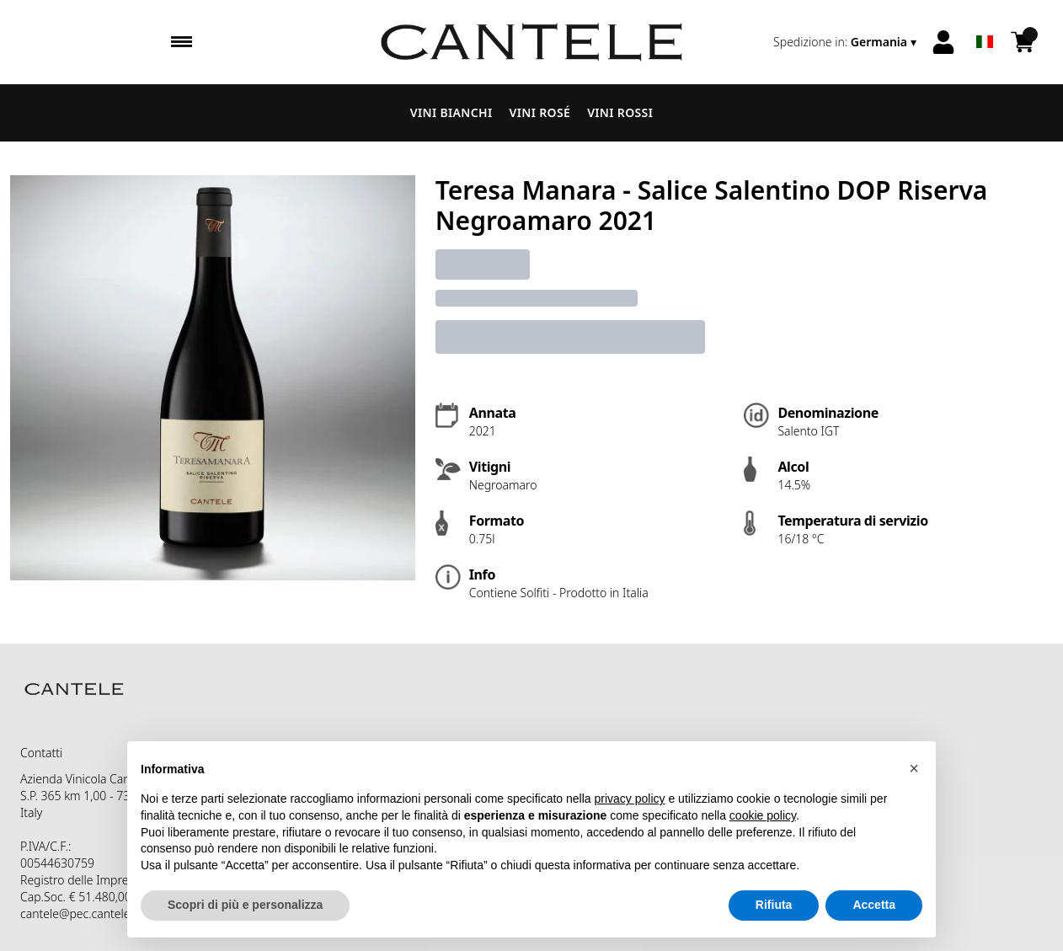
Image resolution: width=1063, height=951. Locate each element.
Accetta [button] (873, 904)
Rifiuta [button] (774, 904)
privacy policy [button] (630, 798)
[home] (531, 42)
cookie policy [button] (762, 815)
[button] (913, 768)
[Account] (943, 42)
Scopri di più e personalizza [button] (245, 904)
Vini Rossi (620, 112)
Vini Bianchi (451, 112)
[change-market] (846, 42)
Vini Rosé (540, 112)
